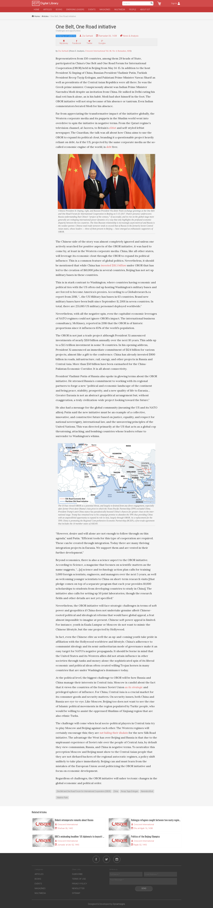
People (132, 9)
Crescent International (67, 824)
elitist (112, 128)
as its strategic (134, 687)
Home (36, 9)
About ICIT (145, 9)
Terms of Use (79, 879)
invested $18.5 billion (113, 265)
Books (59, 9)
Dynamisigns (119, 904)
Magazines (105, 9)
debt (109, 147)
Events (91, 9)
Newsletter (78, 888)
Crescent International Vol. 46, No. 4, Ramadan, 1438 (108, 51)
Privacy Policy (79, 883)
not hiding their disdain (114, 732)
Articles (47, 9)
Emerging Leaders (75, 9)
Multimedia (119, 9)
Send (143, 888)
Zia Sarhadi (87, 36)
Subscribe (77, 874)
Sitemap (76, 893)
